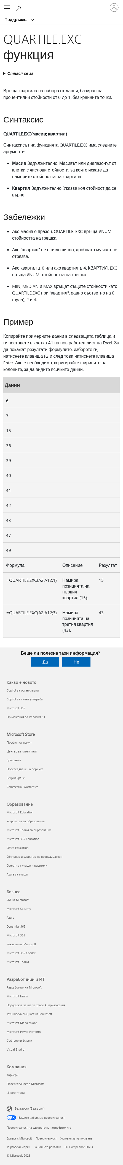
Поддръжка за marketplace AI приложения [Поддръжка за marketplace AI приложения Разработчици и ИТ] (36, 1005)
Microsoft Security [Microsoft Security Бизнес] (19, 909)
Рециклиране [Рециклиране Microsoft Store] (16, 778)
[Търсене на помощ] (19, 7)
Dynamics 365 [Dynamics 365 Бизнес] (16, 926)
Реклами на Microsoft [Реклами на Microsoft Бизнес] (21, 944)
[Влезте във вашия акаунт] (114, 7)
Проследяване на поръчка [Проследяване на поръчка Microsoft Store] (25, 769)
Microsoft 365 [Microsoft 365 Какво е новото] (16, 708)
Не (76, 662)
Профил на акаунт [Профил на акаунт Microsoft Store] (19, 742)
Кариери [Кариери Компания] (12, 1075)
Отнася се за (20, 73)
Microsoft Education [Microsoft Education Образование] (20, 812)
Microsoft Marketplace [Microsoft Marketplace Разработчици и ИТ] (22, 1023)
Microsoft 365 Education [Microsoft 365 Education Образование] (23, 839)
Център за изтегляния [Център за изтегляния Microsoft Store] (22, 751)
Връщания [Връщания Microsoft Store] (14, 760)
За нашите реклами (47, 1147)
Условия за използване (76, 1138)
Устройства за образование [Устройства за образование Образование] (26, 821)
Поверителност (46, 1138)
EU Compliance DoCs (79, 1147)
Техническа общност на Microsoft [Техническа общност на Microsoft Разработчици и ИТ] (29, 1014)
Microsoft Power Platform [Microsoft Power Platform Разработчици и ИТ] (24, 1032)
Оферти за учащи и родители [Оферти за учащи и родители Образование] (27, 865)
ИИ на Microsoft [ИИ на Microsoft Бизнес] (18, 900)
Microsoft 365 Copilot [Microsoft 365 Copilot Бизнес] (21, 953)
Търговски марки (18, 1147)
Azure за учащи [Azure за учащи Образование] (17, 874)
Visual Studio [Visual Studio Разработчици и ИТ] (15, 1049)
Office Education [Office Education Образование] (17, 848)
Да (45, 662)
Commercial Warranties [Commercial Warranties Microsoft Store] (22, 787)
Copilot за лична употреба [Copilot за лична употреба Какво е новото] (25, 699)
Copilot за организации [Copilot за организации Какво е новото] (23, 690)
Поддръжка (16, 19)
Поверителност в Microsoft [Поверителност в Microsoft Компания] (25, 1084)
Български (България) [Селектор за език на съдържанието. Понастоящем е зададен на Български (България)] (29, 1108)
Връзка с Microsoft (19, 1138)
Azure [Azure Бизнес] (10, 917)
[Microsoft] (61, 4)
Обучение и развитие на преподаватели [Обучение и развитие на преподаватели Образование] (34, 856)
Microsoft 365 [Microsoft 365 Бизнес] (16, 935)
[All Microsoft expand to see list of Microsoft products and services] (7, 7)
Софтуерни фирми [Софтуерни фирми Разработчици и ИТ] (19, 1040)
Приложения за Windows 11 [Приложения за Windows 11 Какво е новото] (26, 717)
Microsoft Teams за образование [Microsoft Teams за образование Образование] (29, 830)
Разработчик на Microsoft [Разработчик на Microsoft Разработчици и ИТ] (24, 987)
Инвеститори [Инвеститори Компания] (16, 1092)
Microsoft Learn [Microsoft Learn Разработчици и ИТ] (17, 996)
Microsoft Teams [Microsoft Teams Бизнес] (18, 962)
